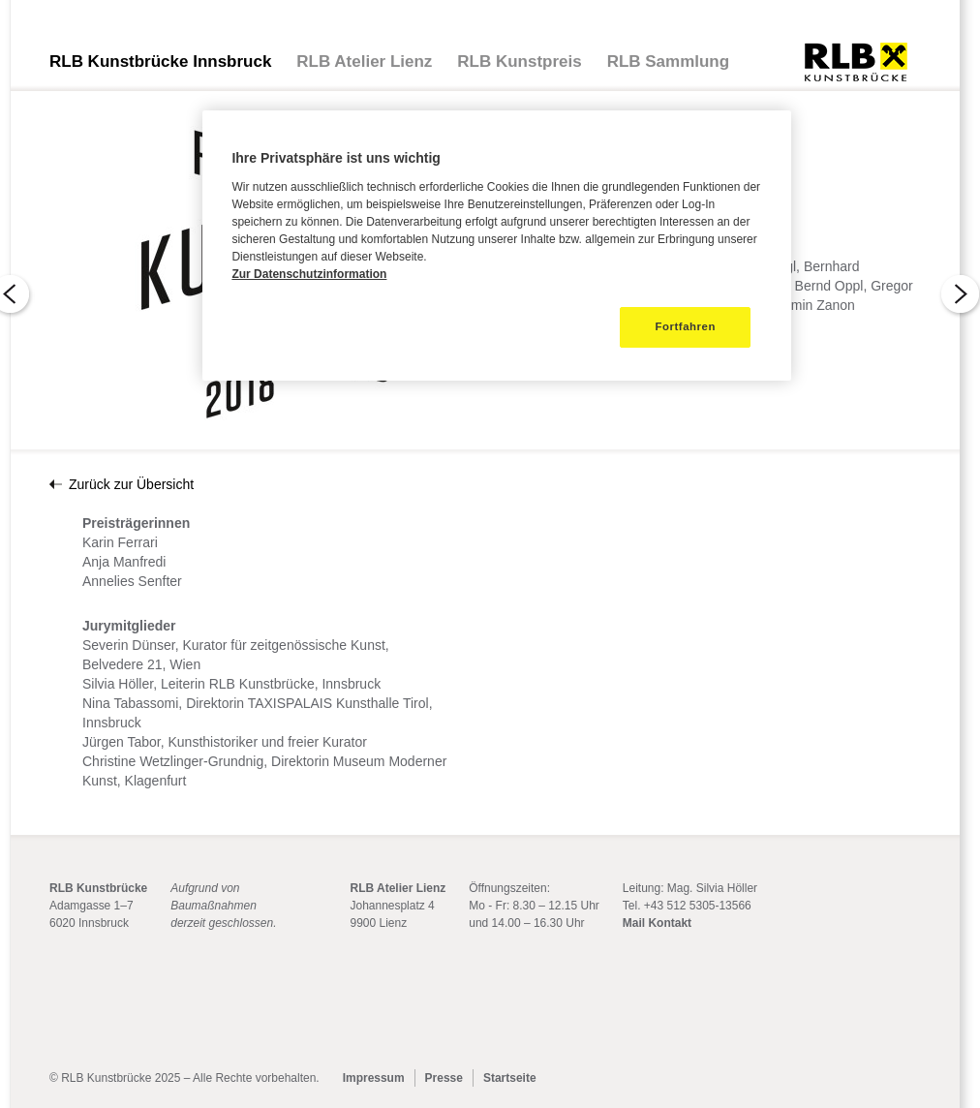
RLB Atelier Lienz (364, 61)
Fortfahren (685, 326)
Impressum (374, 1078)
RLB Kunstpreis (519, 61)
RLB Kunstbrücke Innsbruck (160, 61)
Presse (444, 1078)
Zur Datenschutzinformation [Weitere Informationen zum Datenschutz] (308, 274)
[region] (496, 245)
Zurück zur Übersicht (131, 484)
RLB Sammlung (668, 61)
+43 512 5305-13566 (697, 905)
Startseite (509, 1078)
